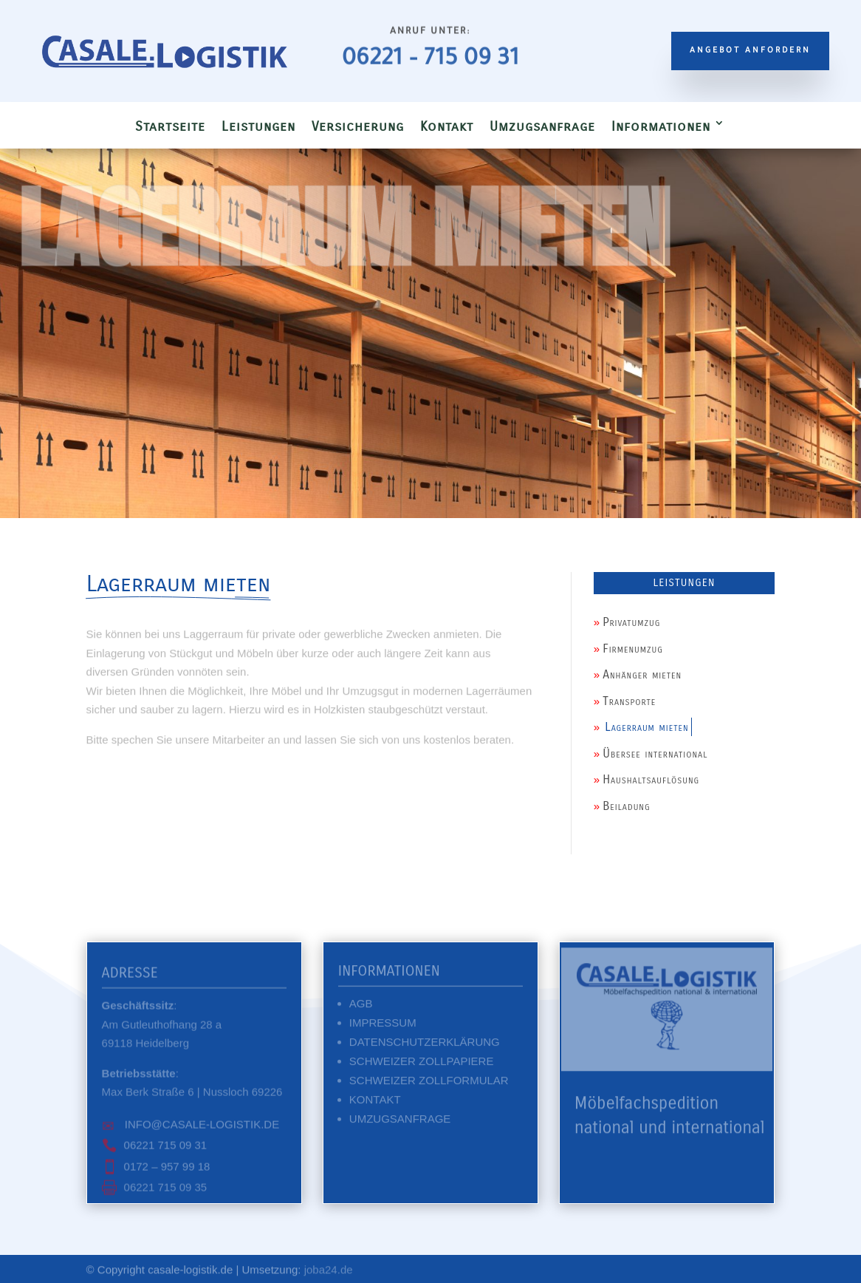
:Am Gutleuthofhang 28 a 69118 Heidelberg (162, 1028)
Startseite (170, 126)
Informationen (660, 126)
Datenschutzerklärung (424, 1045)
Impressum (382, 1026)
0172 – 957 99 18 (167, 1170)
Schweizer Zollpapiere (421, 1064)
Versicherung (358, 126)
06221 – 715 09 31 (430, 60)
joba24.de (328, 1270)
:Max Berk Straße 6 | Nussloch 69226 (192, 1087)
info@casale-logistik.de (201, 1128)
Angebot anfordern (750, 51)
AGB (361, 1007)
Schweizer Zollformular (429, 1084)
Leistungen (258, 126)
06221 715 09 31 (165, 1149)
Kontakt (446, 126)
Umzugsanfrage (542, 126)
